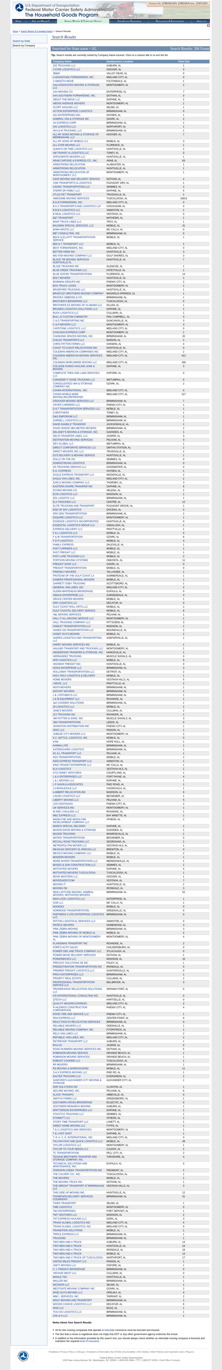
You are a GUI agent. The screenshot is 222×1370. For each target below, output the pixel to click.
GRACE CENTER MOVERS (68, 599)
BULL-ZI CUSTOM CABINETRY (70, 316)
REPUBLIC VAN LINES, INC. (69, 1037)
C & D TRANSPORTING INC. (69, 320)
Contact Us (155, 3)
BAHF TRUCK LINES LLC (67, 221)
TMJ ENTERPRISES (64, 1211)
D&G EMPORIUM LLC (65, 416)
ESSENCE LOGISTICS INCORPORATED (76, 521)
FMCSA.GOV (170, 3)
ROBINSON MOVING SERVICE (70, 1053)
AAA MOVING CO (63, 91)
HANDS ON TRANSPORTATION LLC (73, 630)
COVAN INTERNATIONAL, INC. (70, 390)
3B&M (56, 73)
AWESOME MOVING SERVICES (71, 198)
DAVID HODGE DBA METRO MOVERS (74, 428)
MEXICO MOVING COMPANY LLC (72, 853)
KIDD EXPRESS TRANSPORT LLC (72, 761)
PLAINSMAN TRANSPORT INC (70, 943)
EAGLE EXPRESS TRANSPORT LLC (73, 474)
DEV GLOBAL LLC (63, 443)
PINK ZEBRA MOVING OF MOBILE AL (74, 932)
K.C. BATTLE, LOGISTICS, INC (70, 737)
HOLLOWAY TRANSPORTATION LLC (74, 671)
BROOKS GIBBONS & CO (67, 297)
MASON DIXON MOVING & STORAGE (74, 830)
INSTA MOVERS (62, 687)
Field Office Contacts (169, 1360)
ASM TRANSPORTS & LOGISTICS (72, 182)
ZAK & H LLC (60, 1315)
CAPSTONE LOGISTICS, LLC (69, 328)
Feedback (53, 1352)
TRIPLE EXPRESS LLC (66, 1234)
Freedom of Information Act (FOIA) (104, 1352)
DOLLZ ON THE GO (64, 459)
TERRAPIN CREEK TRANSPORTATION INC (77, 1170)
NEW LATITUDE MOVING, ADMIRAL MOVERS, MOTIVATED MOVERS (73, 893)
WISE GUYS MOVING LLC (68, 1292)
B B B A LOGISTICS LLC (66, 210)
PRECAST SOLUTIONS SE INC (70, 962)
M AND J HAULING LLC (66, 811)
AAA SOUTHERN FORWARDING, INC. (74, 95)
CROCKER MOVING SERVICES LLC (73, 401)
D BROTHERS (61, 412)
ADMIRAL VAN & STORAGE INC (71, 119)
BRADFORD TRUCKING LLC (69, 289)
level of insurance (89, 1341)
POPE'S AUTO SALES (65, 947)
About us (201, 21)
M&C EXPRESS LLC (64, 815)
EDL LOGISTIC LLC (64, 498)
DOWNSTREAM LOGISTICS (69, 463)
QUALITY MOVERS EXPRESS (70, 1003)
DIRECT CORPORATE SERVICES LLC (74, 447)
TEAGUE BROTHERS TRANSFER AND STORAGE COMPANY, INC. (75, 1158)
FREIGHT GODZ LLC (65, 564)
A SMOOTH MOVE (63, 81)
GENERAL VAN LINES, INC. (68, 587)
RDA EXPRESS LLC (64, 1018)
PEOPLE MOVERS (63, 925)
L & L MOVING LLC (63, 780)
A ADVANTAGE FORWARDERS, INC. (73, 77)
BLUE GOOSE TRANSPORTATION (72, 274)
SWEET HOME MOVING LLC (69, 1125)
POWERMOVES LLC (64, 959)
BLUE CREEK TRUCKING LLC (70, 270)
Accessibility (129, 1352)
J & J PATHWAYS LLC (65, 695)
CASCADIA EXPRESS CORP (69, 332)
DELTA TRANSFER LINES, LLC (70, 436)
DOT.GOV (202, 3)
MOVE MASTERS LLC (65, 876)
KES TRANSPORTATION (67, 757)
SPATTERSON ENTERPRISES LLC (72, 1110)
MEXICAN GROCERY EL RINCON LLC (74, 849)
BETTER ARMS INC (64, 251)
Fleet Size (184, 61)
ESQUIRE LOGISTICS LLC (68, 517)
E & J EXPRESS (62, 470)
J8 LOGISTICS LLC (63, 706)
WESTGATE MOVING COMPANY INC (74, 1288)
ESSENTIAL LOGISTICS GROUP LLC (74, 525)
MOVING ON (60, 888)
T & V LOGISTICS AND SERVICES (72, 1129)
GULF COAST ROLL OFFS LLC (70, 606)
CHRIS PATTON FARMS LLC (69, 344)
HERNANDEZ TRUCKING (67, 656)
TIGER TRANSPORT (64, 1203)
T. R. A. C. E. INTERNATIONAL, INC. (73, 1137)
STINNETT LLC (61, 1118)
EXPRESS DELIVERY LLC (67, 529)
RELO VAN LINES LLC (65, 1033)
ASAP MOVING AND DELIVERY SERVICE (76, 179)
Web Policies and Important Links (167, 1352)
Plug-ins (190, 1352)
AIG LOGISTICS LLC (64, 126)
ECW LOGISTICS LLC (65, 494)
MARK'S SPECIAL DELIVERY (69, 826)
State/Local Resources (129, 21)
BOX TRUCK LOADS (64, 285)
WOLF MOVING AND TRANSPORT (72, 1300)
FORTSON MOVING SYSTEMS (70, 560)
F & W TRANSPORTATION (68, 536)
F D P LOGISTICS (63, 540)
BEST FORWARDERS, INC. (68, 247)
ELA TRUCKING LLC (64, 502)
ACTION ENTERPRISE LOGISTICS (72, 111)
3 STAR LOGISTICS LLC (66, 69)
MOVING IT (59, 884)
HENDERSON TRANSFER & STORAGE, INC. (78, 652)
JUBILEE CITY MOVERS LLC (69, 734)
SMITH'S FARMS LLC (65, 1098)
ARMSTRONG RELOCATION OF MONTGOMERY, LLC (71, 174)
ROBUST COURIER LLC (66, 1060)
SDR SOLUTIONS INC (65, 1086)
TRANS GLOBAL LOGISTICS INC (71, 1222)
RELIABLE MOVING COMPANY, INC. (73, 1029)
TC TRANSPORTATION (66, 1153)
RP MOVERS (60, 1064)
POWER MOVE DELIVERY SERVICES (74, 955)
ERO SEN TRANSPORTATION (70, 513)
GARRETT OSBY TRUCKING (69, 583)
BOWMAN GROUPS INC (66, 281)
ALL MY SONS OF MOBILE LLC (70, 141)
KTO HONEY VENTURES (67, 772)
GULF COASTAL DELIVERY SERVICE (74, 610)
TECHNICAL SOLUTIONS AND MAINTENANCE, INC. (70, 1165)
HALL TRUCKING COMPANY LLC (71, 622)
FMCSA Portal (187, 3)
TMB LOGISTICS (62, 1207)
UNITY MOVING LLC (64, 1265)
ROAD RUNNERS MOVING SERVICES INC (77, 1049)
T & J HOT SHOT (62, 1133)
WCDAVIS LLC (61, 1284)
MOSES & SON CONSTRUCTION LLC (74, 865)
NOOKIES (58, 906)
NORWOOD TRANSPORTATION (71, 910)
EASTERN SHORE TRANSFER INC (73, 486)
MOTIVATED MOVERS (65, 868)
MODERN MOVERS (64, 857)
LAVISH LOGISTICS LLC (66, 796)
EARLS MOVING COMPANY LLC (71, 482)
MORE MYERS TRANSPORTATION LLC (75, 861)
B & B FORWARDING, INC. (68, 202)
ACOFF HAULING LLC (65, 107)
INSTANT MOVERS (64, 691)
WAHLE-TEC (60, 1277)
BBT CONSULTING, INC (66, 233)
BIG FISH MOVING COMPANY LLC (72, 255)
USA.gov (80, 1352)
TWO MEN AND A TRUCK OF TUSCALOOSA (78, 1257)
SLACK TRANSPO (63, 1094)
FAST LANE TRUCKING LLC (69, 556)
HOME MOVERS (62, 679)
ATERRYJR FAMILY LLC (66, 190)
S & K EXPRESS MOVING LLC (70, 1072)
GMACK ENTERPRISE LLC (68, 595)
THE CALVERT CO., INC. (67, 1174)
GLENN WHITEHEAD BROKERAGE (73, 591)
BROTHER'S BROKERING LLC (70, 301)
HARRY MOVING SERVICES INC (71, 644)
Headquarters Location (119, 61)
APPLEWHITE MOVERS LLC (69, 156)
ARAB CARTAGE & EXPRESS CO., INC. (75, 160)
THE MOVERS (61, 1178)
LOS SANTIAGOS (63, 803)
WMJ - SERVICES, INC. (66, 1296)
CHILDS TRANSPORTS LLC (68, 340)
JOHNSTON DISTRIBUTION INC (71, 726)
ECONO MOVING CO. (65, 490)
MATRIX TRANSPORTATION (69, 837)
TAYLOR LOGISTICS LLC (67, 1145)
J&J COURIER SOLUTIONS (68, 702)
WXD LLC (58, 1308)
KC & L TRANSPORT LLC (67, 753)
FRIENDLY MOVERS (64, 571)
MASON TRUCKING (64, 833)
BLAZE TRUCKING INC (66, 266)
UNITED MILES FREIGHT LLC (70, 1261)
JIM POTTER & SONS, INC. (68, 718)
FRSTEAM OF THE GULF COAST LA (73, 575)
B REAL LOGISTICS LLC (66, 214)
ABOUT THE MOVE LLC (66, 99)
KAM (55, 741)
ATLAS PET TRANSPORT (67, 194)
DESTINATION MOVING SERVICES (73, 439)
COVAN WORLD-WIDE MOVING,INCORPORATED (68, 396)
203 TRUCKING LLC (64, 65)
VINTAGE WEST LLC (64, 1273)
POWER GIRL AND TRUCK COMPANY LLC (77, 951)
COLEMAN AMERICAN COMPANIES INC (76, 351)
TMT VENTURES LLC (65, 1214)
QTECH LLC (60, 999)
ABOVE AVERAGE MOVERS (69, 103)
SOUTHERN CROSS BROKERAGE (72, 1102)
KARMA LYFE (60, 745)
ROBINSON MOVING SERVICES (71, 1056)
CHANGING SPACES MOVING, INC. (73, 336)
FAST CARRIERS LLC (65, 548)
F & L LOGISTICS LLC (65, 533)
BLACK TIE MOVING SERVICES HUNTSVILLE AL (71, 261)
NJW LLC (58, 902)
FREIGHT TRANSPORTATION (69, 568)
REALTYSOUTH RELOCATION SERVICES (76, 1021)
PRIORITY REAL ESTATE (67, 978)
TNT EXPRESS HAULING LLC (70, 1218)
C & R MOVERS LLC (64, 324)
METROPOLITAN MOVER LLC (70, 845)
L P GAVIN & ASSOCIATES (68, 784)
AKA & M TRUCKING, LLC (67, 130)
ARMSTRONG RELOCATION (69, 164)
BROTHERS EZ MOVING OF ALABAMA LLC (77, 305)
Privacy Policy (67, 1352)
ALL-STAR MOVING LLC (66, 145)
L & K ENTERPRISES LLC (67, 776)
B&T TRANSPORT (63, 217)
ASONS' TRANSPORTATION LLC (71, 186)
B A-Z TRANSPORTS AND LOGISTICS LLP (77, 206)
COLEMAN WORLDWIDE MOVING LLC (75, 362)
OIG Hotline (143, 1352)
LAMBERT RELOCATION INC (69, 792)
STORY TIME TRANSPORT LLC (71, 1121)
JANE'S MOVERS (63, 710)
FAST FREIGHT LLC (64, 552)
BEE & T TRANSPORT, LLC (68, 244)
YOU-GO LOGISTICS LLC (67, 1312)
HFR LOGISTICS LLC (65, 660)
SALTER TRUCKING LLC (67, 1076)
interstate (109, 1330)
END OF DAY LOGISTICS (67, 509)
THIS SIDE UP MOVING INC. (69, 1192)
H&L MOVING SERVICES (67, 614)
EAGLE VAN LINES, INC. (67, 478)
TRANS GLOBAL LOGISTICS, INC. (72, 1226)
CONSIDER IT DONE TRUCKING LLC (74, 379)
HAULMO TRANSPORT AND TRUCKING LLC (78, 648)
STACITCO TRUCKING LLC (68, 1114)
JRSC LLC (59, 730)
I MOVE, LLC (60, 683)
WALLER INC (60, 1280)
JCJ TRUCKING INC (64, 714)
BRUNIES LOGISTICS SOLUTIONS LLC (75, 309)
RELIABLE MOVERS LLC (67, 1025)
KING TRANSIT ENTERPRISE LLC (72, 765)
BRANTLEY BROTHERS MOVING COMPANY (78, 293)
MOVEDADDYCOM (63, 880)
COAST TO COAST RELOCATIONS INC (75, 347)
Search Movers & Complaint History (83, 21)
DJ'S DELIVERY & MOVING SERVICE (74, 455)
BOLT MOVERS (61, 278)
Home (18, 21)
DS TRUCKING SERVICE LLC (69, 467)
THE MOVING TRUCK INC (67, 1182)
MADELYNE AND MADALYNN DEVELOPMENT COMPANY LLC (71, 821)
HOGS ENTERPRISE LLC (67, 668)
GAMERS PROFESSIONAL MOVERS (74, 579)
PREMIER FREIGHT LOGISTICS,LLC (73, 970)
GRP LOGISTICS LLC (65, 603)
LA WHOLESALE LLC (65, 788)
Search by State (21, 41)
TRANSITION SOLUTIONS (68, 1230)
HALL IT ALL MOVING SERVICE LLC (73, 618)
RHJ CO (57, 1045)
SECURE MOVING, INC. (66, 1090)
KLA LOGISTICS (62, 768)
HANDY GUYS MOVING (66, 634)
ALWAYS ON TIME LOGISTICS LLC (73, 149)
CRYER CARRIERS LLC (66, 404)
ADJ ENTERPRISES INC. (67, 115)
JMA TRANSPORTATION (66, 722)
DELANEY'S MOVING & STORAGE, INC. (75, 432)
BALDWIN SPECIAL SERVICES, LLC (73, 225)
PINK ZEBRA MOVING (65, 929)
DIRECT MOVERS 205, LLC (68, 451)
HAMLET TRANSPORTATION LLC (72, 626)
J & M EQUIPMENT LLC (66, 699)
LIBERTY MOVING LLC (66, 800)
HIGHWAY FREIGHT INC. (67, 664)
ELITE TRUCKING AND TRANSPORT (74, 505)
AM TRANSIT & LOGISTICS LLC (71, 152)
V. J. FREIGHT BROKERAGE (69, 1269)
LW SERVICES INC (63, 807)
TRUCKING (59, 1238)
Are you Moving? (41, 21)
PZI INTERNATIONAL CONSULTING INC (75, 995)
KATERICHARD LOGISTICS (68, 749)
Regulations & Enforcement (170, 21)
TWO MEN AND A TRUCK (67, 1242)
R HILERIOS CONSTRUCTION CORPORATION (70, 1009)
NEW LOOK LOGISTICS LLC (69, 898)
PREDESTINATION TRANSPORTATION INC (77, 966)
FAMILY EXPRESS (63, 544)
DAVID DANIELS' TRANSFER (69, 424)
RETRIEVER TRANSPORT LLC (70, 1041)
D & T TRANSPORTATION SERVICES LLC (76, 408)
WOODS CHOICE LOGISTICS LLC (72, 1304)
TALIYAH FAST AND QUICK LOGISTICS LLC (78, 1141)
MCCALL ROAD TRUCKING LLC (71, 841)
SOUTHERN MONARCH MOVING (72, 1106)
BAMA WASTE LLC (63, 229)
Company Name (62, 61)
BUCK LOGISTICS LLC (66, 312)
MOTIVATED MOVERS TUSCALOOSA (74, 872)
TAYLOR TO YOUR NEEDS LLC (70, 1149)
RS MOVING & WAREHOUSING (71, 1068)
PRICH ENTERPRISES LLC (68, 974)
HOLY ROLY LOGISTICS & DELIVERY (74, 675)
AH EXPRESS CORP (64, 122)
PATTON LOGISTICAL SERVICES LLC (74, 921)
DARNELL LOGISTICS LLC (68, 420)
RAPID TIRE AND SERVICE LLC (71, 1014)
